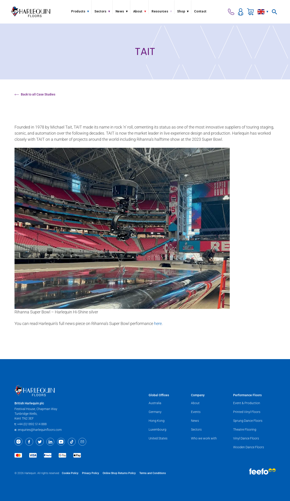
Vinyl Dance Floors (246, 438)
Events (196, 412)
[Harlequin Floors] (31, 11)
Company (198, 395)
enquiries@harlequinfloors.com (40, 430)
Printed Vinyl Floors (246, 412)
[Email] (82, 442)
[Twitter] (40, 442)
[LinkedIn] (50, 442)
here (158, 323)
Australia (155, 403)
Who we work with (204, 438)
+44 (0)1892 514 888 (32, 424)
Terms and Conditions (152, 473)
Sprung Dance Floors (247, 420)
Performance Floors (247, 395)
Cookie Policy (70, 473)
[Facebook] (29, 442)
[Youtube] (61, 442)
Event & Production (246, 403)
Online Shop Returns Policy (119, 473)
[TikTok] (72, 442)
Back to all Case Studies (34, 94)
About (195, 403)
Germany (155, 412)
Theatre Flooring (244, 429)
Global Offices (159, 395)
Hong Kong (156, 420)
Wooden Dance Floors (248, 447)
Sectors (196, 429)
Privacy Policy (90, 473)
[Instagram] (18, 442)
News (195, 420)
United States (158, 438)
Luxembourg (157, 429)
